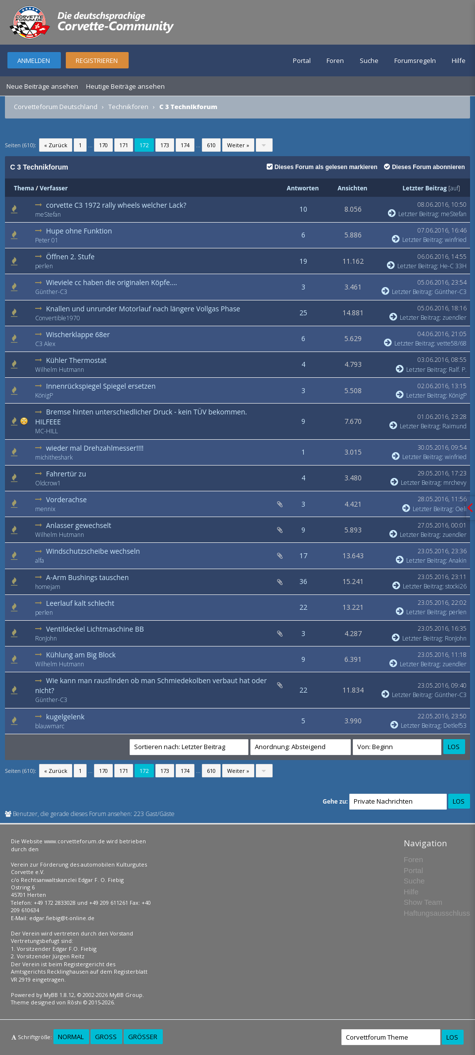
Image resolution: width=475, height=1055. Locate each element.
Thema (24, 188)
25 (303, 312)
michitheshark (54, 457)
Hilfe (459, 60)
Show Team (423, 902)
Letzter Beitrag (425, 188)
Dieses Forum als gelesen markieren (322, 167)
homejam (47, 587)
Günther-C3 (51, 292)
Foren (335, 60)
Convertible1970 (57, 318)
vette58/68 (452, 343)
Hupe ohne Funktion (79, 230)
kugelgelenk (65, 716)
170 (103, 145)
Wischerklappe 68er (78, 334)
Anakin (458, 560)
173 (164, 145)
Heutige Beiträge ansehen (125, 86)
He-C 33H (453, 266)
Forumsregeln (415, 60)
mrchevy (455, 482)
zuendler (454, 317)
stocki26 (456, 586)
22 (303, 607)
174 (185, 145)
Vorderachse (66, 499)
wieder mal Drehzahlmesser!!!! (94, 448)
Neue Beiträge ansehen (42, 86)
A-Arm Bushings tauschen (87, 577)
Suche (369, 60)
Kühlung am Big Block (81, 654)
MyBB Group (125, 994)
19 (303, 261)
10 (303, 209)
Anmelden (33, 60)
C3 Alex (45, 344)
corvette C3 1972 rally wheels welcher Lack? (116, 205)
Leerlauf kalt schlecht (80, 603)
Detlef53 (455, 725)
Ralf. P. (458, 369)
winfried (456, 239)
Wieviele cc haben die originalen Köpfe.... (111, 282)
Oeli (461, 509)
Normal (71, 1036)
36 (303, 581)
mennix (45, 509)
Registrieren (97, 60)
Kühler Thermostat (76, 360)
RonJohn (46, 638)
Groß (106, 1036)
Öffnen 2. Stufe (70, 256)
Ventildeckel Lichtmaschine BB (95, 629)
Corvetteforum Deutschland (55, 106)
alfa (39, 560)
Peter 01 (46, 240)
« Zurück (55, 145)
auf (454, 188)
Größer (142, 1036)
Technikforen (128, 106)
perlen (44, 266)
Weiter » (238, 145)
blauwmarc (49, 726)
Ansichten (352, 188)
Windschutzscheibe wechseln (93, 551)
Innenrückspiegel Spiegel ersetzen (101, 386)
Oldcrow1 (48, 483)
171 (123, 145)
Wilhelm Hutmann (59, 369)
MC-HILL (46, 431)
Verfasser (54, 188)
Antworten (303, 188)
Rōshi (74, 1002)
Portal (302, 60)
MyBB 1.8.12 (59, 994)
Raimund (454, 426)
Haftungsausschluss (437, 913)
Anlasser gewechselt (78, 525)
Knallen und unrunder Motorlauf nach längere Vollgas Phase (143, 308)
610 (211, 145)
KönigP (44, 395)
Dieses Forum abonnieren (424, 167)
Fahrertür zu (66, 473)
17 (303, 555)
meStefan (48, 214)
